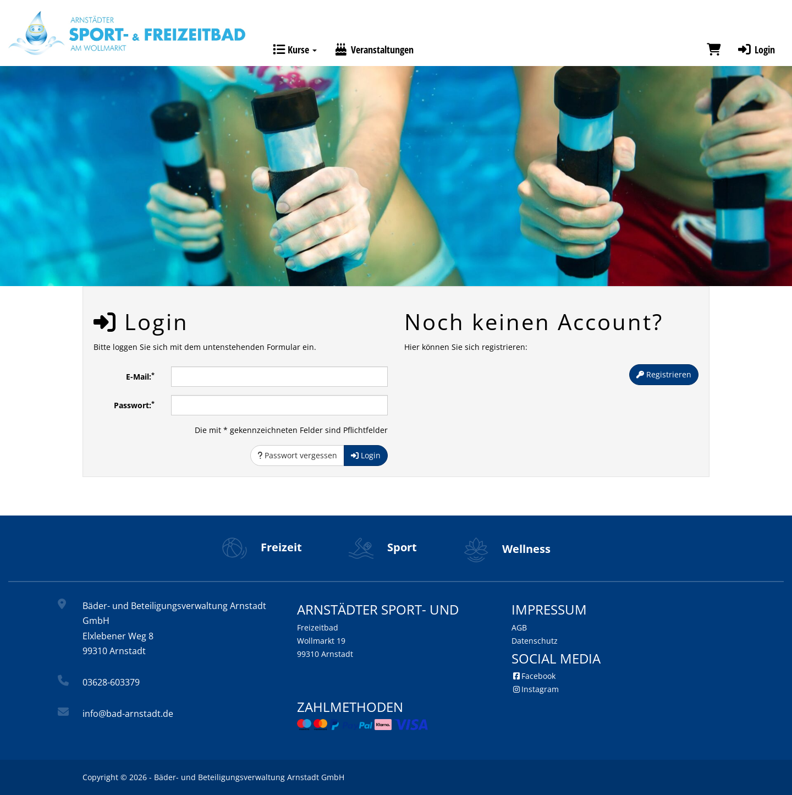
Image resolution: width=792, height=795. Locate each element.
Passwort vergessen (297, 455)
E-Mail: (140, 376)
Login (756, 49)
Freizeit (262, 547)
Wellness (507, 548)
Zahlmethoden (350, 707)
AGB (519, 627)
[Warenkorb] (713, 49)
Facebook (534, 676)
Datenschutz (535, 640)
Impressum (549, 609)
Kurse (295, 49)
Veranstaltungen (373, 49)
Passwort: (134, 404)
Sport (383, 547)
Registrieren (663, 374)
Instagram (535, 689)
